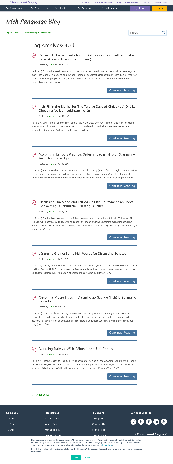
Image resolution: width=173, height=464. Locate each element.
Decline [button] (87, 458)
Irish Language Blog (33, 21)
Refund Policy (99, 430)
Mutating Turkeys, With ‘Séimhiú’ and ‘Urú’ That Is (76, 349)
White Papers (52, 424)
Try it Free (140, 8)
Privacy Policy (107, 445)
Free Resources (52, 435)
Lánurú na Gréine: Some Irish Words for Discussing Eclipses (82, 253)
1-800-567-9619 (160, 2)
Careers (12, 430)
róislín (51, 65)
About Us (12, 419)
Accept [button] (75, 458)
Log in (159, 8)
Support (98, 419)
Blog (12, 424)
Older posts (42, 395)
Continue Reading (122, 90)
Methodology (52, 430)
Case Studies (52, 419)
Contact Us (98, 424)
